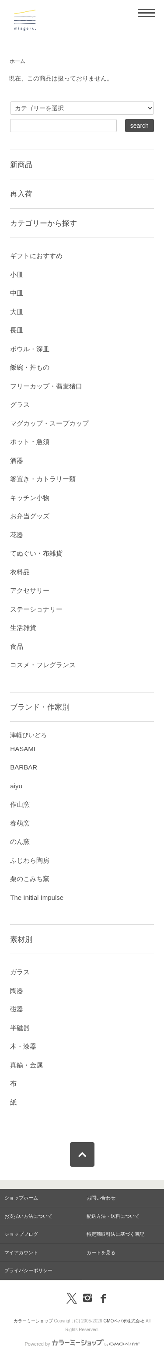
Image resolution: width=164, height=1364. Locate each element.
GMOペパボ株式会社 (123, 1321)
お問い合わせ (101, 1197)
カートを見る (101, 1252)
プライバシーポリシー (28, 1270)
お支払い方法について (28, 1216)
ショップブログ (21, 1234)
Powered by (81, 1344)
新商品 (21, 164)
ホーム (17, 61)
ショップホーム (21, 1197)
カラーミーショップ (33, 1321)
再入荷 (21, 193)
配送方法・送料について (113, 1216)
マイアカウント (21, 1252)
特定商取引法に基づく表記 (115, 1234)
